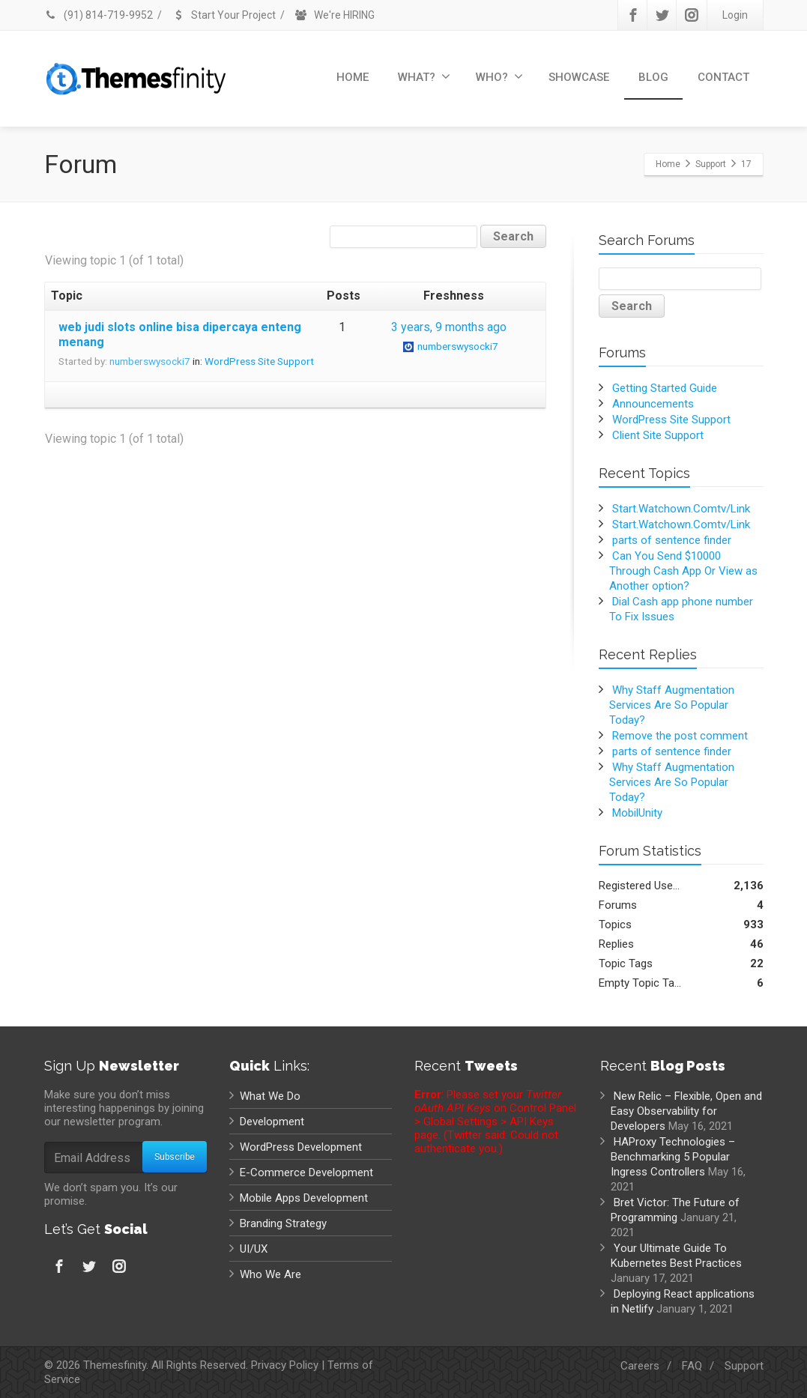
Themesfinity (114, 1365)
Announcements (653, 404)
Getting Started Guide (664, 388)
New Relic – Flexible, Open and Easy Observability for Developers (686, 1111)
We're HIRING (334, 15)
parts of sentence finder (671, 540)
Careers (639, 1366)
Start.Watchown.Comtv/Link (681, 508)
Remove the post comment (680, 735)
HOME (352, 77)
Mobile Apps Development (304, 1198)
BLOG (653, 77)
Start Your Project (224, 15)
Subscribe (174, 1157)
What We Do (270, 1096)
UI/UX (254, 1249)
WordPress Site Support (259, 361)
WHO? (499, 77)
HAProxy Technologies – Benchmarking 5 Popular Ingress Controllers (673, 1156)
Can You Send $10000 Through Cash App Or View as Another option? (683, 571)
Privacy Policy (284, 1365)
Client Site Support (658, 435)
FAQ (692, 1366)
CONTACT (723, 77)
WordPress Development (301, 1147)
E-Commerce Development (306, 1172)
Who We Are (270, 1274)
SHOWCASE (578, 77)
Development (272, 1121)
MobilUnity (637, 813)
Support (744, 1366)
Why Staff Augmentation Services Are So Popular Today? (671, 705)
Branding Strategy (283, 1223)
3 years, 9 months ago (449, 327)
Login (735, 15)
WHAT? (424, 77)
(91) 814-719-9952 (98, 15)
